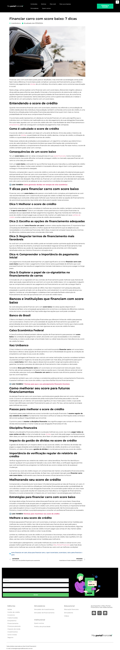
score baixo (63, 552)
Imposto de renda (14, 629)
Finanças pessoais (14, 626)
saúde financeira (59, 156)
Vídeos (66, 616)
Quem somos (46, 8)
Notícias (43, 4)
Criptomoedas (13, 618)
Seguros (10, 637)
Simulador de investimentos (44, 609)
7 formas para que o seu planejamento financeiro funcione (47, 384)
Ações (10, 609)
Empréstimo (12, 620)
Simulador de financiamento (44, 613)
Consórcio (11, 615)
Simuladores (34, 8)
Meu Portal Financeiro (61, 545)
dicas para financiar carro (36, 552)
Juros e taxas (12, 635)
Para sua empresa (65, 4)
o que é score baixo (52, 552)
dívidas (32, 84)
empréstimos (14, 125)
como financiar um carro (19, 552)
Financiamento (13, 623)
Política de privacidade (42, 626)
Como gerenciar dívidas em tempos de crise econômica (45, 185)
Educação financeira (71, 609)
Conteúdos (34, 4)
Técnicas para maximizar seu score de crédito (42, 514)
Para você (53, 4)
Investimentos (13, 632)
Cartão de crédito (14, 612)
